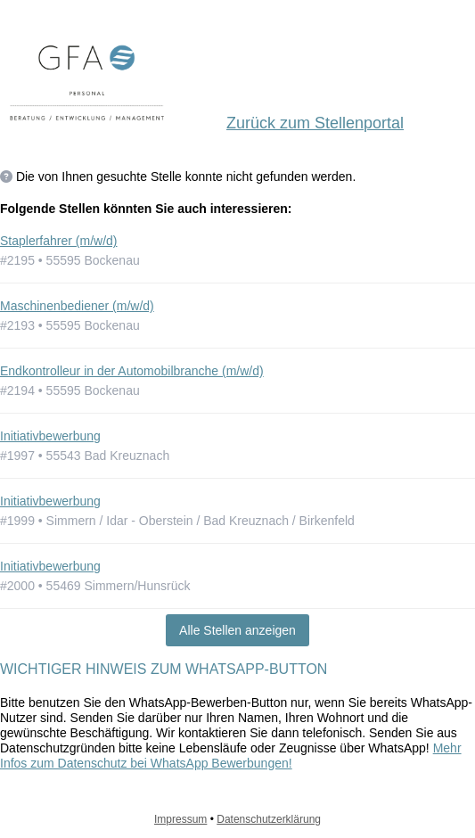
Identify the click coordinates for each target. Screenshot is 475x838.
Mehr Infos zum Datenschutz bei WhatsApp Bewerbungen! (231, 755)
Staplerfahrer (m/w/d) (58, 241)
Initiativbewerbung (50, 436)
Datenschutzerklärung (269, 819)
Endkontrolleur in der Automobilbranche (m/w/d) (132, 371)
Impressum (180, 819)
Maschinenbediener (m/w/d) (77, 306)
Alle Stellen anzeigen (237, 630)
